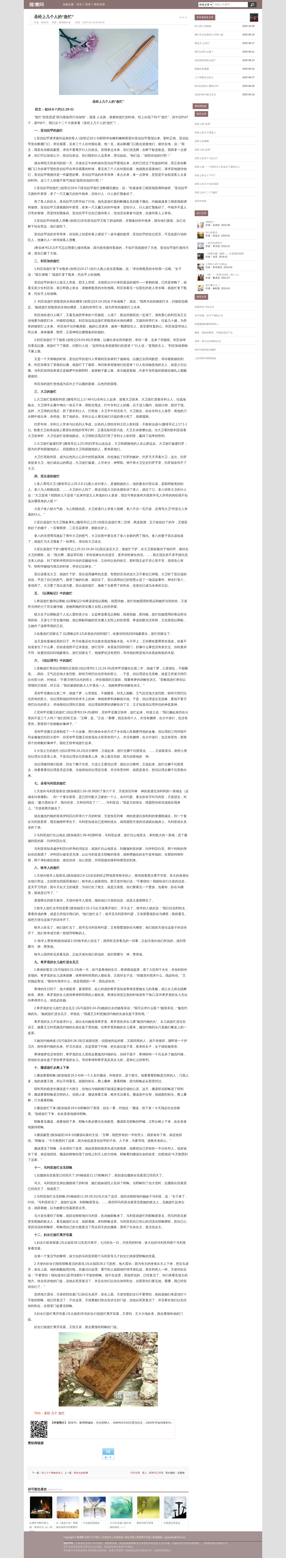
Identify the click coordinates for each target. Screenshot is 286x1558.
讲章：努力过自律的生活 (208, 341)
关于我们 (95, 1537)
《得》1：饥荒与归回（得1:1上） (223, 274)
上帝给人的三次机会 (216, 264)
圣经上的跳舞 (202, 141)
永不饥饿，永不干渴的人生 (209, 315)
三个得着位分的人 (204, 77)
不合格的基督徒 (94, 1510)
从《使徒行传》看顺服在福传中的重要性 (68, 1512)
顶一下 (108, 1457)
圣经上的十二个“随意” (206, 192)
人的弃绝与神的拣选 (205, 358)
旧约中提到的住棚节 (205, 349)
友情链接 (118, 1537)
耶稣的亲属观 (202, 68)
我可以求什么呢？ (204, 51)
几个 (54, 1413)
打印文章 (135, 1472)
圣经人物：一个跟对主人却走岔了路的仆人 (217, 166)
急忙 (61, 1413)
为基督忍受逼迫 (175, 1510)
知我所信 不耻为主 (204, 307)
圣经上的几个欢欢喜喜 (206, 184)
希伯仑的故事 (81, 1472)
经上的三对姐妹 (203, 26)
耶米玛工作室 (156, 1472)
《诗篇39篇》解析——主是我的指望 (225, 253)
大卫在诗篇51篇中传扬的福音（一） (121, 1512)
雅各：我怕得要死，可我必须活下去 (214, 332)
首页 (79, 4)
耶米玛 (44, 22)
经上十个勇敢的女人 (52, 1472)
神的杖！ (210, 222)
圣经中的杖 (201, 201)
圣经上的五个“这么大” (206, 158)
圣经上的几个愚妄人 (205, 132)
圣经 (47, 1413)
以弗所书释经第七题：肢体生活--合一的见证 (41, 1513)
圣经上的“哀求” (203, 124)
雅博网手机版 (143, 1537)
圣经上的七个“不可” (205, 175)
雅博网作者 (65, 22)
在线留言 (107, 1537)
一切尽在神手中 (214, 243)
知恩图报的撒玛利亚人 (206, 324)
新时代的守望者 (148, 1510)
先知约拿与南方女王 (205, 94)
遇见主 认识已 (202, 43)
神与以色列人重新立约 (206, 86)
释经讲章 (99, 4)
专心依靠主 (211, 232)
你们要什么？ (213, 285)
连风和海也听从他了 (205, 60)
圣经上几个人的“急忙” (54, 17)
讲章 (88, 4)
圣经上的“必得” (203, 149)
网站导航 (130, 1537)
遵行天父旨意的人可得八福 (209, 34)
